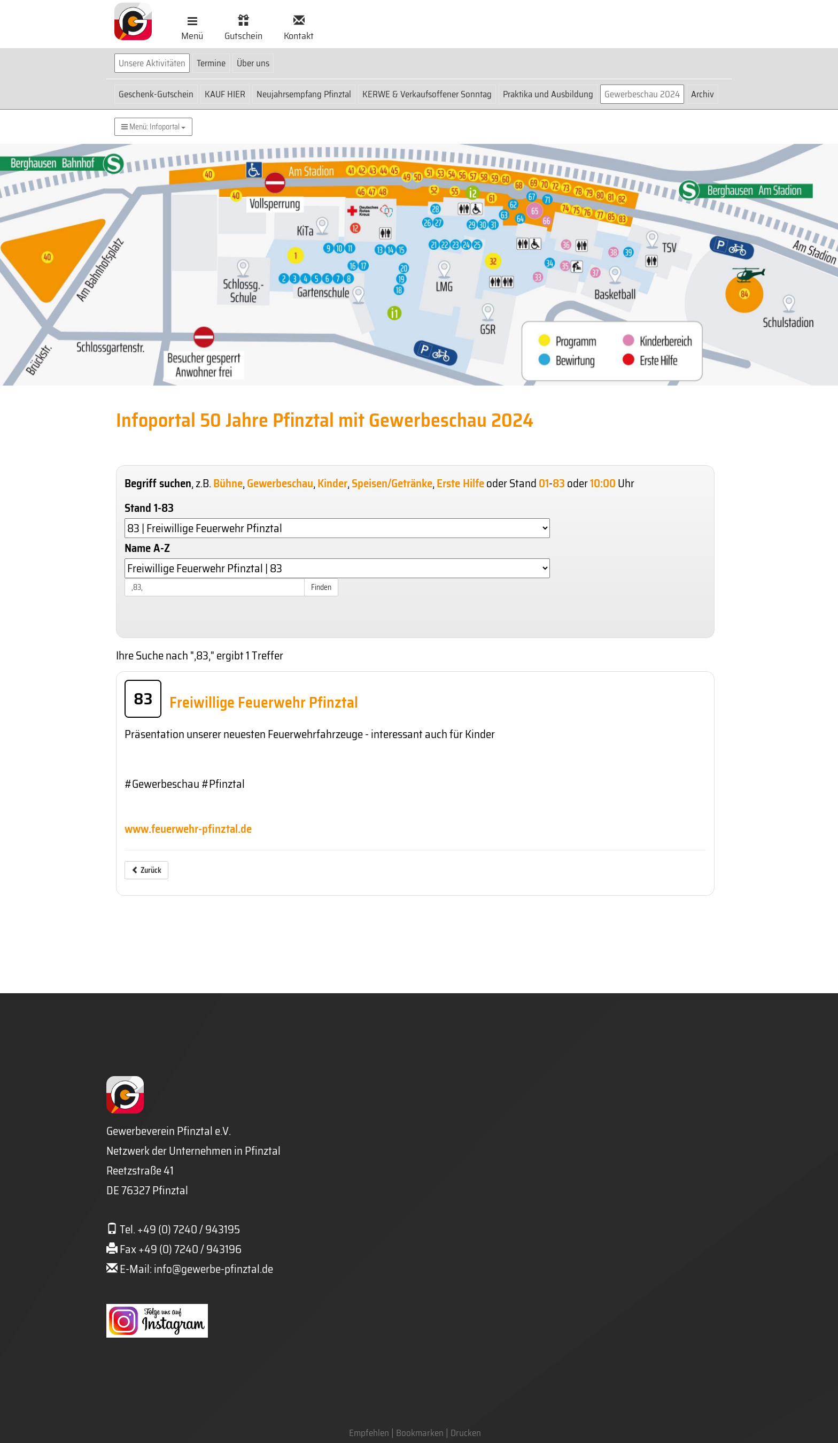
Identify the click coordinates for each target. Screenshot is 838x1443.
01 (544, 483)
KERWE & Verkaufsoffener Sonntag (427, 94)
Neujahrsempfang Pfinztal (304, 94)
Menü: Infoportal (153, 127)
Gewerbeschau (280, 483)
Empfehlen (369, 1433)
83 (559, 483)
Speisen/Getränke (392, 483)
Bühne (228, 483)
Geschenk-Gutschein (156, 94)
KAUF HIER (225, 94)
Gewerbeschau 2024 (642, 94)
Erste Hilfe (460, 483)
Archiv (702, 94)
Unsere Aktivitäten (152, 63)
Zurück (146, 870)
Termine (211, 63)
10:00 (603, 483)
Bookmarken (420, 1433)
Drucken (466, 1433)
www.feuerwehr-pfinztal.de (188, 829)
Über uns (253, 63)
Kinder (332, 483)
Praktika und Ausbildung (548, 94)
